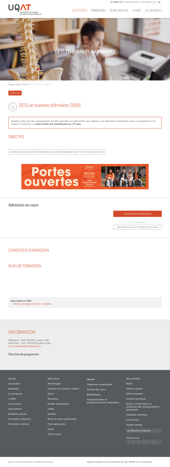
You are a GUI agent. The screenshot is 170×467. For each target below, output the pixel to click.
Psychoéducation (57, 424)
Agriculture (53, 378)
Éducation (53, 399)
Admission (98, 10)
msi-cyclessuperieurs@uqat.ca (24, 346)
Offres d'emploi (134, 394)
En (155, 2)
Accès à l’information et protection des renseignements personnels (142, 407)
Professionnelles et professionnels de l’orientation (103, 401)
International (15, 409)
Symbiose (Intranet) (136, 415)
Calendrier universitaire (99, 384)
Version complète (42, 304)
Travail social (54, 434)
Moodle (91, 379)
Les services (153, 10)
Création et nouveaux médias (63, 388)
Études (18, 84)
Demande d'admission (137, 213)
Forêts (51, 409)
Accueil (11, 84)
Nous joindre (146, 2)
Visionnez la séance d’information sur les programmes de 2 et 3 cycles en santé (57, 151)
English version (134, 425)
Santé (25, 84)
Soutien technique (136, 399)
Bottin (129, 383)
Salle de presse (134, 388)
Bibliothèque (93, 394)
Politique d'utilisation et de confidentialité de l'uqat (107, 462)
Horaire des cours (96, 389)
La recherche (118, 10)
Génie (51, 394)
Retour (15, 93)
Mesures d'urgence (138, 430)
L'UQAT (136, 10)
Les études (79, 10)
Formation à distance (19, 419)
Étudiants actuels (131, 2)
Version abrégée (22, 304)
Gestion (52, 414)
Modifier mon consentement (140, 462)
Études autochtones (58, 404)
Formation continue (18, 424)
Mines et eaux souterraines (62, 419)
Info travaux (132, 420)
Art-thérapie (54, 383)
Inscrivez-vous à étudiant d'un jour (137, 227)
